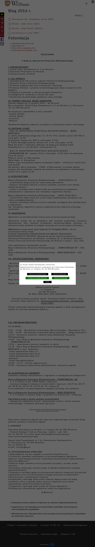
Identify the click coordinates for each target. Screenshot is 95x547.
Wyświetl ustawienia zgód (60, 274)
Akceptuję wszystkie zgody (60, 278)
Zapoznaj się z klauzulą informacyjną (37, 274)
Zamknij (47, 282)
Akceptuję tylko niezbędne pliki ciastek (37, 278)
